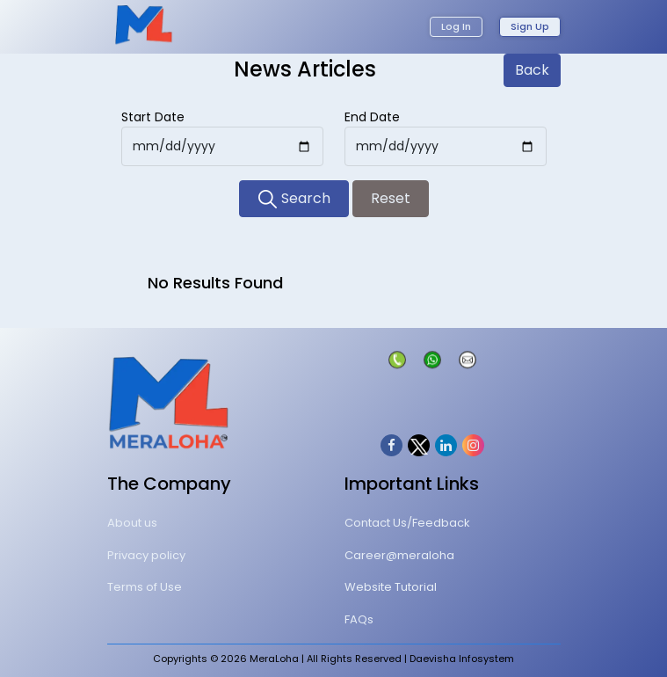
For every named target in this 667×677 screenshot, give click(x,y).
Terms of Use (144, 587)
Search (293, 198)
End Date (372, 117)
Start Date (153, 117)
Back (532, 70)
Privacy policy (146, 555)
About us (132, 522)
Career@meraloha (399, 555)
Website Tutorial (390, 587)
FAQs (358, 619)
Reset (390, 198)
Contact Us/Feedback (407, 522)
